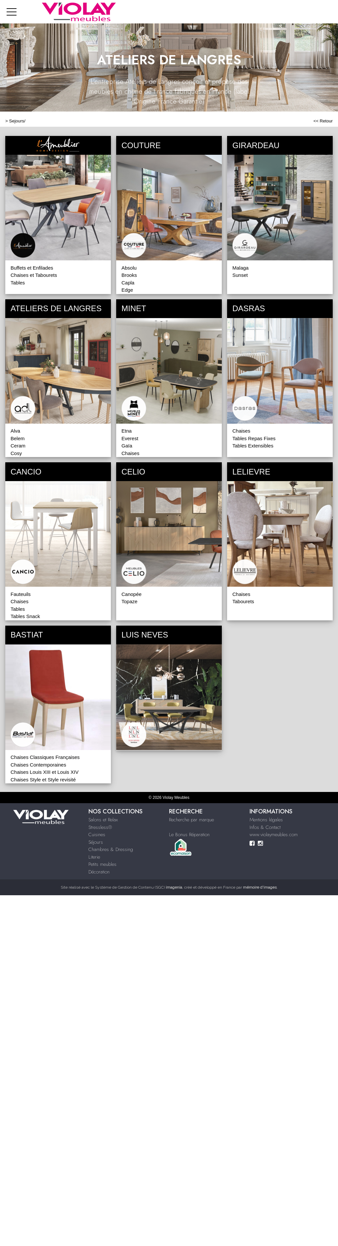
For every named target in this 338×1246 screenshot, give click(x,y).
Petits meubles (102, 864)
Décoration (99, 871)
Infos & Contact (265, 827)
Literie (94, 857)
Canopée (131, 594)
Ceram (18, 445)
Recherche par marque (191, 819)
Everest (129, 438)
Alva (15, 431)
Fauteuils (21, 594)
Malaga (240, 268)
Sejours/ (17, 120)
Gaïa (126, 445)
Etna (126, 431)
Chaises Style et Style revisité (43, 779)
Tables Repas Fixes (254, 438)
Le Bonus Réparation (189, 834)
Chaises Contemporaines (38, 765)
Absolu (129, 268)
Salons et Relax (103, 819)
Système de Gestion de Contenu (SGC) (138, 887)
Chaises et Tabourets (34, 275)
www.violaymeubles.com (274, 834)
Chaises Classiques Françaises (45, 757)
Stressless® (100, 827)
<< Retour (323, 120)
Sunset (240, 275)
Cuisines (96, 834)
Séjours (95, 842)
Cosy (16, 453)
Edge (127, 290)
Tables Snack (25, 616)
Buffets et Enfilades (32, 268)
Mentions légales (266, 819)
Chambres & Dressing (110, 849)
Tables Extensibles (252, 445)
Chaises (130, 453)
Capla (127, 282)
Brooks (129, 275)
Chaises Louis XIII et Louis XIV (45, 772)
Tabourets (243, 601)
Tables (18, 282)
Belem (18, 438)
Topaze (129, 601)
